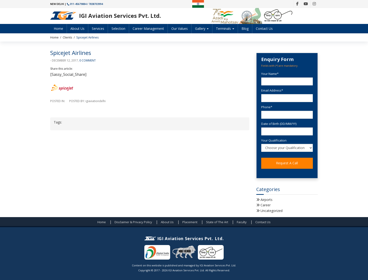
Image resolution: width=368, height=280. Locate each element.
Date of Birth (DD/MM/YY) (278, 124)
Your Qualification (274, 140)
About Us (77, 28)
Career (266, 205)
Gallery (202, 28)
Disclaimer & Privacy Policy (133, 222)
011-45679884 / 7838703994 (85, 4)
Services (98, 28)
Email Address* (272, 90)
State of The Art (217, 222)
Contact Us (264, 28)
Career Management (148, 28)
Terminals (225, 28)
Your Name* (270, 74)
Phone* (266, 107)
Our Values (179, 28)
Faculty (242, 222)
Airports (266, 199)
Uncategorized (272, 210)
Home (58, 28)
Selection (118, 28)
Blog (245, 28)
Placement (189, 222)
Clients (67, 37)
